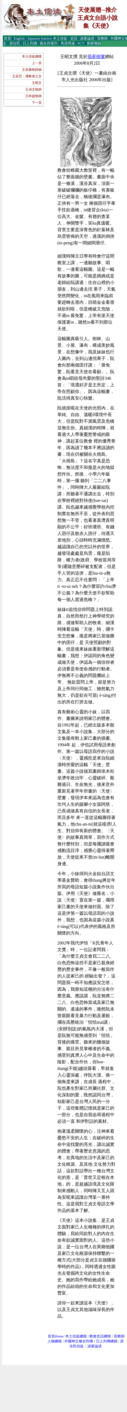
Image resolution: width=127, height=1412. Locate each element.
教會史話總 (98, 1336)
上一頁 (37, 63)
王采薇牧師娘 (32, 70)
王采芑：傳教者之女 (27, 76)
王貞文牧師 (33, 89)
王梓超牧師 (33, 96)
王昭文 (37, 83)
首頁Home (56, 1336)
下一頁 (37, 103)
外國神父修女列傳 (78, 1341)
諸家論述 (95, 1346)
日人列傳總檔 (106, 1341)
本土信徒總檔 (32, 56)
